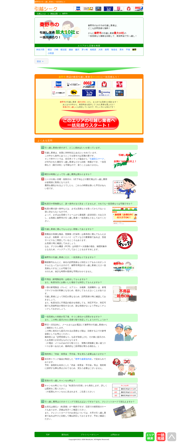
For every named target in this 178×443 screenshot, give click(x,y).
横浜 (50, 49)
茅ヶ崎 (85, 49)
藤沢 (77, 49)
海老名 (114, 49)
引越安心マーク (97, 159)
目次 (39, 61)
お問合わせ (115, 435)
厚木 (122, 49)
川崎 (56, 49)
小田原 (51, 53)
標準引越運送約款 (83, 359)
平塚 (128, 49)
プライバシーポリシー (90, 435)
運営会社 (65, 435)
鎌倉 (71, 49)
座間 (107, 49)
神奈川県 (40, 49)
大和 (100, 49)
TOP (48, 435)
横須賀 (64, 49)
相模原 (93, 49)
